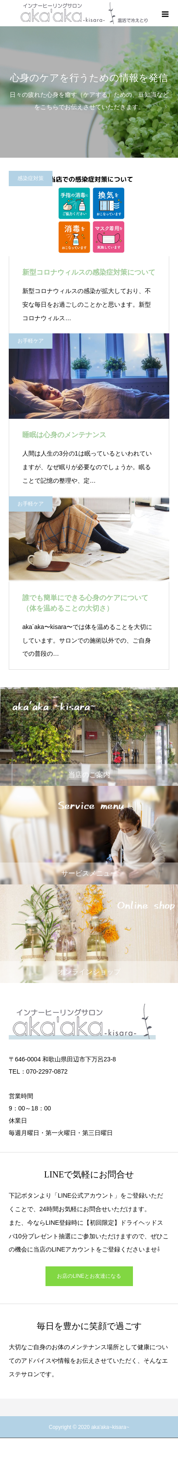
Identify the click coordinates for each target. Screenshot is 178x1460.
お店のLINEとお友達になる (89, 1276)
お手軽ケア (30, 341)
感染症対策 (30, 178)
